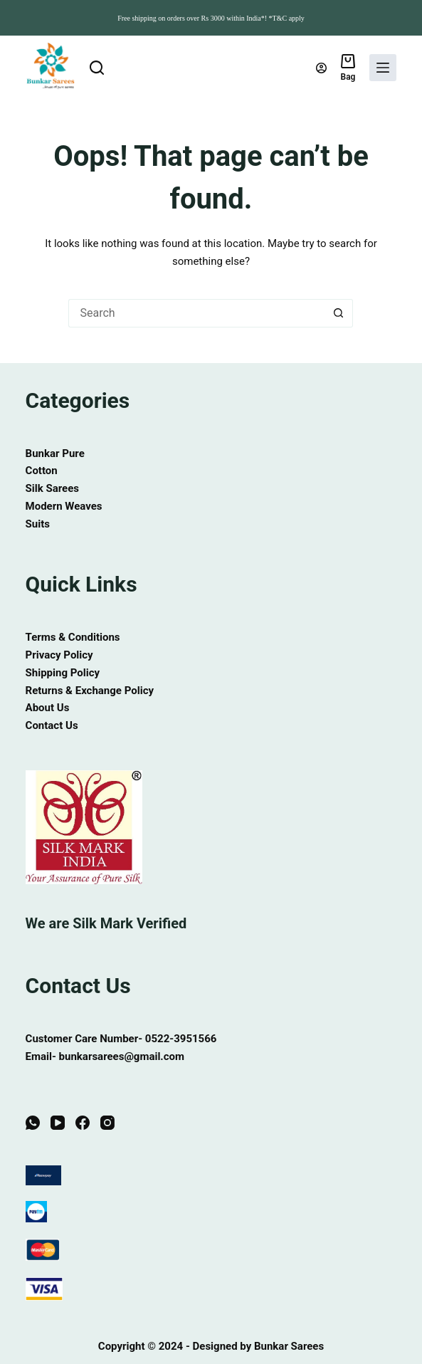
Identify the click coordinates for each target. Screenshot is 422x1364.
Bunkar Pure (55, 453)
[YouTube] (58, 1123)
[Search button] (339, 313)
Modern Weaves (64, 506)
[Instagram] (107, 1123)
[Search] (97, 68)
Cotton (42, 470)
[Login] (321, 68)
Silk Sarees (52, 488)
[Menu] (382, 67)
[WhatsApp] (33, 1123)
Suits (38, 524)
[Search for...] (196, 313)
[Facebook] (82, 1123)
